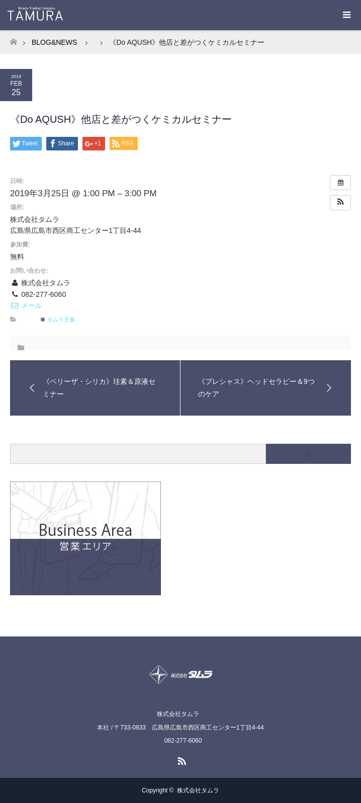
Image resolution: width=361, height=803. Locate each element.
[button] (340, 203)
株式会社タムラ (198, 790)
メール (26, 305)
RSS (180, 759)
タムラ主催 (57, 319)
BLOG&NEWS (54, 42)
